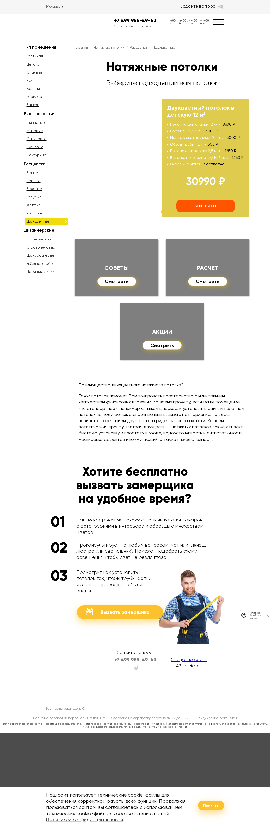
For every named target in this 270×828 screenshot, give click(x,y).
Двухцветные (38, 221)
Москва (53, 6)
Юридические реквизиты (216, 718)
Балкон (33, 105)
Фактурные (36, 155)
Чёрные (34, 181)
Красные (35, 213)
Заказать (206, 205)
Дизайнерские (39, 230)
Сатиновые (37, 139)
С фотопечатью (41, 247)
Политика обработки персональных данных (69, 718)
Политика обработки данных (255, 615)
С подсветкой (39, 239)
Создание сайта (189, 659)
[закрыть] (268, 615)
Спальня (34, 72)
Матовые (35, 131)
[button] (155, 211)
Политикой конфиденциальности (84, 819)
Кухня (31, 80)
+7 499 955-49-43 (135, 20)
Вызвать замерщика (118, 611)
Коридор (34, 96)
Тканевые (35, 147)
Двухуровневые (40, 255)
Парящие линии (40, 271)
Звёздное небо (40, 263)
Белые (32, 173)
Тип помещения (40, 47)
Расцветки (34, 163)
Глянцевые (36, 122)
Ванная (33, 88)
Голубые (34, 197)
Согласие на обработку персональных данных (149, 718)
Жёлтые (34, 205)
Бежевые (34, 189)
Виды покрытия (39, 113)
